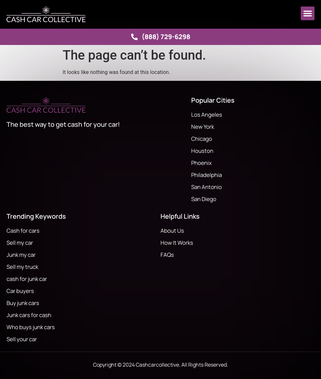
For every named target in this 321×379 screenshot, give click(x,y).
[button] (307, 13)
